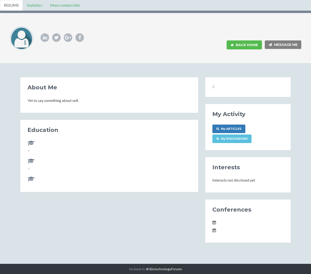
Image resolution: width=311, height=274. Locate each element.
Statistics (34, 5)
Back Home (244, 45)
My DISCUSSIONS (231, 138)
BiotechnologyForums (166, 269)
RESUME (11, 5)
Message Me (283, 45)
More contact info (65, 5)
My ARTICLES (228, 128)
